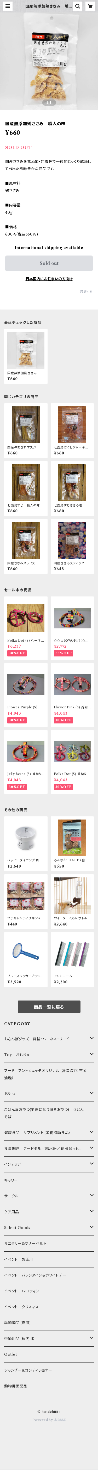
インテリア (12, 1164)
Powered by (49, 1420)
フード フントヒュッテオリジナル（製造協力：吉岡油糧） (45, 1074)
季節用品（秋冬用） (19, 1338)
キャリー (11, 1180)
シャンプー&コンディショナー (28, 1370)
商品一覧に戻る (49, 1007)
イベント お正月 (18, 1259)
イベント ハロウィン (21, 1291)
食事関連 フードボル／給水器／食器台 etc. (42, 1148)
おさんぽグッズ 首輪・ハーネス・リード (36, 1039)
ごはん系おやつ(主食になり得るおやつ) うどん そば (46, 1113)
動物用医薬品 (15, 1386)
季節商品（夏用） (17, 1322)
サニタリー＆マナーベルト (25, 1243)
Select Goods (17, 1227)
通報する (86, 292)
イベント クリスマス (21, 1307)
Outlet (10, 1354)
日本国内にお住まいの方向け (49, 279)
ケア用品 (11, 1212)
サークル (11, 1196)
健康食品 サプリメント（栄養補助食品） (37, 1132)
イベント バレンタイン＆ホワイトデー (35, 1275)
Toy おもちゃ (16, 1054)
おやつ (9, 1093)
